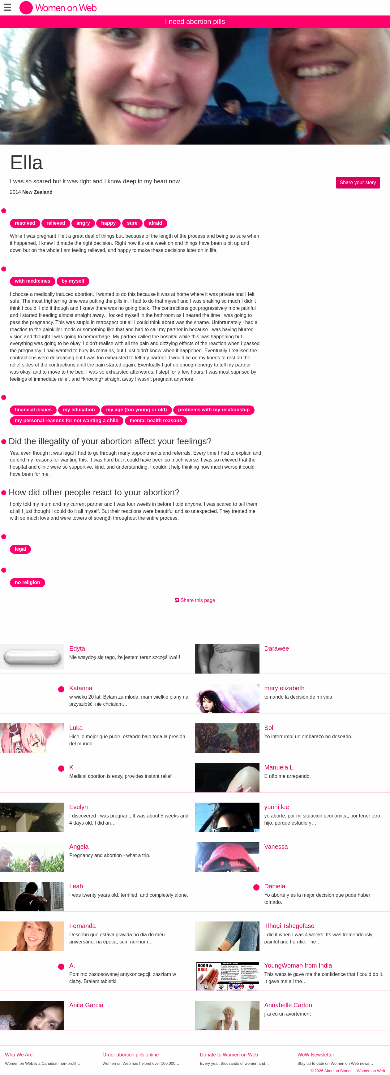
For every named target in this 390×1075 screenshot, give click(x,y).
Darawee (276, 648)
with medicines (32, 281)
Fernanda (82, 925)
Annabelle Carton (288, 1005)
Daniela (274, 886)
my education (79, 409)
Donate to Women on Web (229, 1054)
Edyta (77, 648)
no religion (27, 582)
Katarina (80, 688)
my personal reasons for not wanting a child (66, 420)
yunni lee (276, 807)
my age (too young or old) (136, 409)
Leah (76, 886)
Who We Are (19, 1054)
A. (72, 965)
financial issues (33, 409)
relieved (55, 223)
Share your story (358, 182)
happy (108, 223)
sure (132, 223)
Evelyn (78, 807)
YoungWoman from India (298, 965)
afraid (155, 223)
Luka (76, 727)
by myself (73, 281)
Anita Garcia (86, 1005)
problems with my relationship (214, 409)
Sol (268, 727)
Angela (78, 846)
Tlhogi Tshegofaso (289, 925)
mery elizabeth (284, 688)
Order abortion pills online (130, 1054)
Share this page (195, 600)
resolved (25, 223)
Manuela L (278, 767)
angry (83, 223)
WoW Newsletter (316, 1054)
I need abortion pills (195, 21)
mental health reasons (156, 420)
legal (20, 549)
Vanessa (276, 846)
